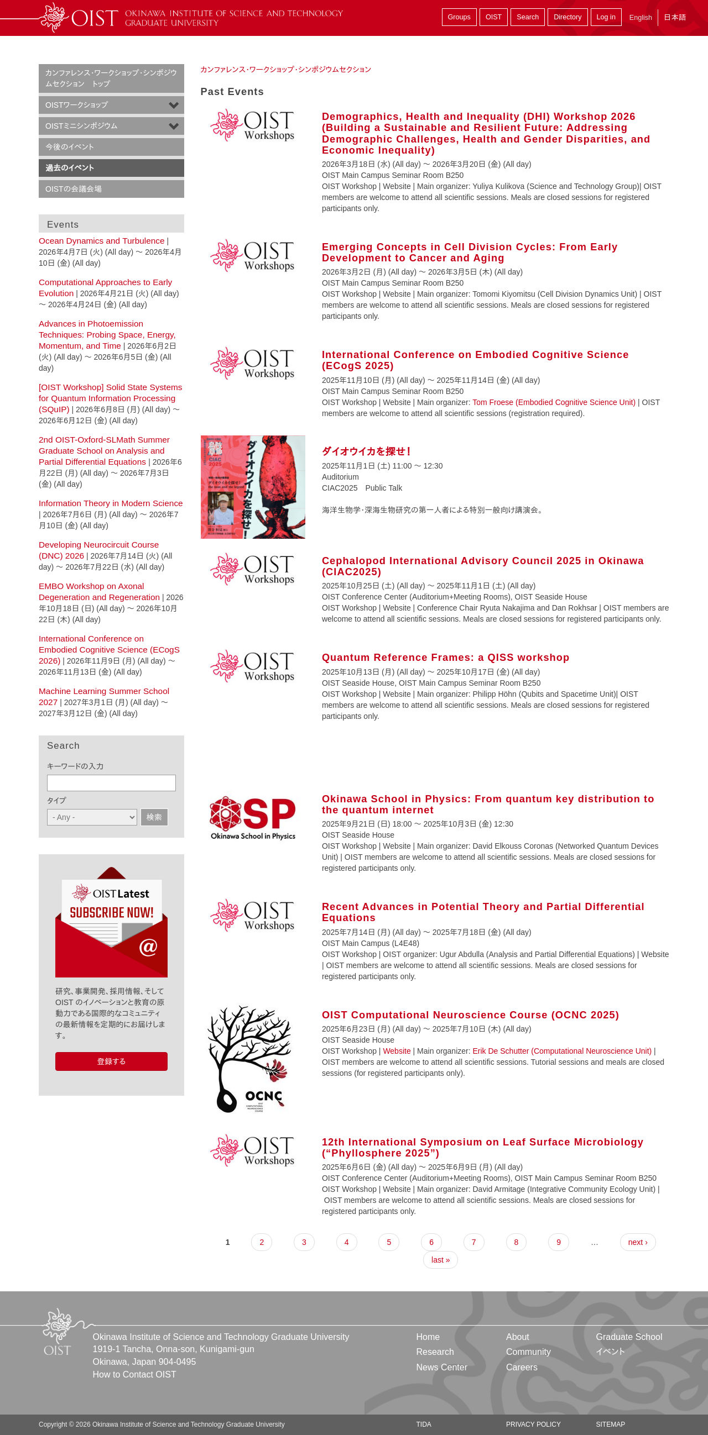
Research (435, 1352)
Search (528, 17)
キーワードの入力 (75, 766)
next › (638, 1242)
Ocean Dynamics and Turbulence (102, 240)
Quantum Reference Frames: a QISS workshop (446, 657)
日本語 (675, 17)
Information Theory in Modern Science (111, 503)
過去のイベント (69, 168)
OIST (494, 17)
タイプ (56, 800)
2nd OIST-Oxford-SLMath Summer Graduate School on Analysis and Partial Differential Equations (104, 450)
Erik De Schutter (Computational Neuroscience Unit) (562, 1051)
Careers (522, 1367)
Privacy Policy (533, 1424)
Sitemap (610, 1424)
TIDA (424, 1424)
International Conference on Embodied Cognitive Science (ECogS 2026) (109, 649)
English (640, 18)
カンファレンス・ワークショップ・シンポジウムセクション (286, 69)
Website (396, 1051)
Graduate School (629, 1337)
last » (440, 1259)
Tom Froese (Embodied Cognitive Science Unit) (554, 402)
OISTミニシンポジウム (81, 126)
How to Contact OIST (134, 1374)
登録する (111, 1061)
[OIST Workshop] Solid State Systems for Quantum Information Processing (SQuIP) (110, 398)
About (517, 1337)
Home (428, 1337)
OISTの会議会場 (73, 189)
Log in (606, 17)
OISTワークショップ (76, 105)
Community (528, 1352)
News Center (442, 1367)
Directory (567, 17)
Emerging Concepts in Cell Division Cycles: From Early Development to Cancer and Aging (470, 252)
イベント (610, 1352)
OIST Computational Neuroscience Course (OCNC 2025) (471, 1015)
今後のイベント (69, 147)
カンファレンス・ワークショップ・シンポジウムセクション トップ (111, 78)
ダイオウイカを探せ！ (367, 452)
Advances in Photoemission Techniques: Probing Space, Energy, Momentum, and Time (107, 334)
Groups (459, 17)
